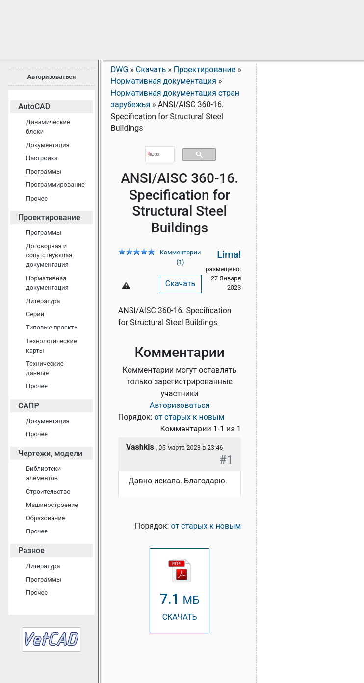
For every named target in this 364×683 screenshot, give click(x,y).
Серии (35, 314)
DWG (120, 69)
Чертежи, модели (50, 453)
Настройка (42, 158)
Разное (31, 550)
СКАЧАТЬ (179, 590)
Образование (45, 518)
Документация (48, 145)
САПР (28, 405)
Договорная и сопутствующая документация (49, 255)
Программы (43, 171)
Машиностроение (52, 504)
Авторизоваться (51, 76)
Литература (43, 300)
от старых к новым (189, 417)
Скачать (180, 283)
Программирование (55, 184)
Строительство (48, 491)
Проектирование (49, 217)
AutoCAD (34, 106)
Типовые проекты (52, 327)
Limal (229, 254)
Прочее (37, 198)
